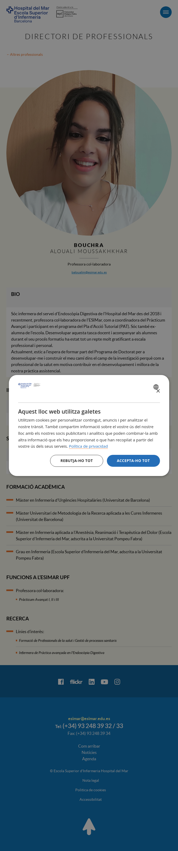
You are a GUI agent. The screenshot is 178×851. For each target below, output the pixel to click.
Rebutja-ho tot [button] (76, 460)
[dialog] (89, 425)
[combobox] (156, 387)
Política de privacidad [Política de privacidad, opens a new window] (88, 446)
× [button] (158, 391)
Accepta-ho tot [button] (133, 460)
